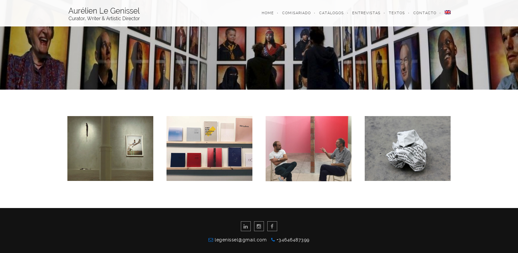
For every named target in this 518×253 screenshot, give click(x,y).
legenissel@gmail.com (242, 239)
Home (268, 13)
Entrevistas (366, 13)
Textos (397, 13)
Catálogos (331, 13)
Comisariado (296, 13)
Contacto (424, 13)
